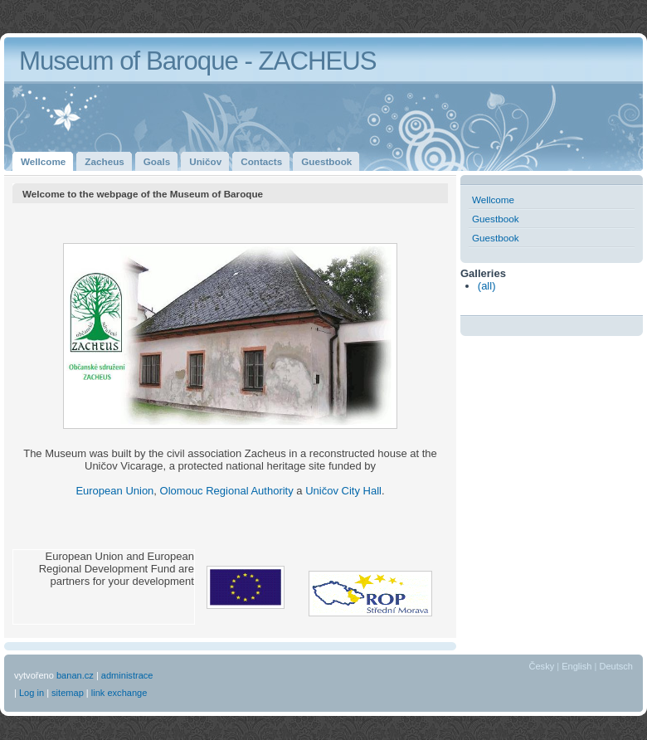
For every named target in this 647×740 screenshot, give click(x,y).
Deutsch (616, 666)
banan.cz (75, 675)
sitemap (67, 693)
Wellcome (493, 199)
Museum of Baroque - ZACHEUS (198, 60)
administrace (127, 675)
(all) (487, 286)
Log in (31, 693)
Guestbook (495, 218)
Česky (542, 666)
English (576, 666)
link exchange (119, 693)
